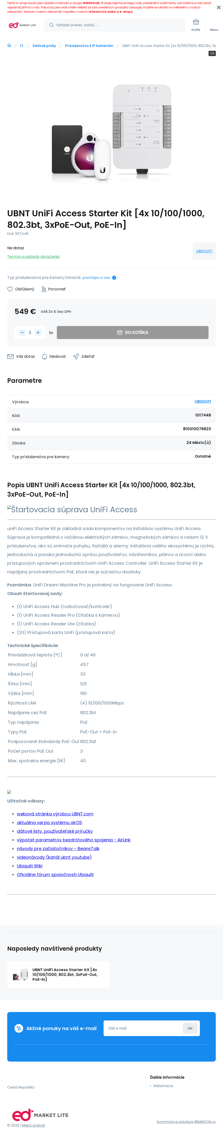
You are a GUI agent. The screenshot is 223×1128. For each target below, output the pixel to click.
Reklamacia (163, 1085)
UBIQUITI (204, 251)
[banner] (22, 25)
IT (21, 45)
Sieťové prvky (44, 45)
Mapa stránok (33, 1125)
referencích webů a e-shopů (110, 12)
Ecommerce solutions (175, 1121)
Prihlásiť (190, 1028)
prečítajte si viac (97, 277)
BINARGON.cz (205, 1121)
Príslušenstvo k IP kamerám (89, 45)
